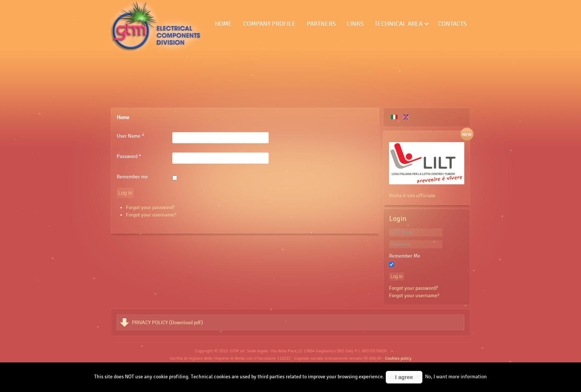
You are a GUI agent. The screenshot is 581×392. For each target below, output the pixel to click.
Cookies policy (398, 358)
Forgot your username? (151, 215)
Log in (125, 193)
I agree (404, 377)
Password (129, 156)
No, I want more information (456, 376)
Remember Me (404, 256)
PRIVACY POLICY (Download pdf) (167, 322)
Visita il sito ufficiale (412, 195)
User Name (130, 136)
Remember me (132, 177)
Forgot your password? (150, 207)
